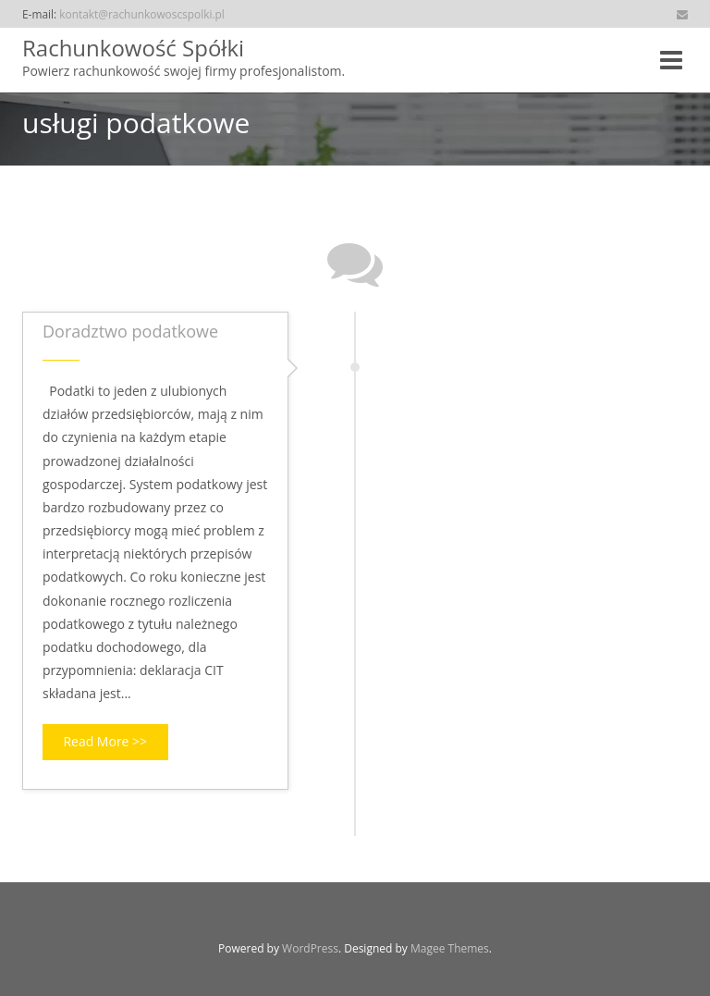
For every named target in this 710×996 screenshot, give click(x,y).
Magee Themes (449, 948)
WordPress (310, 948)
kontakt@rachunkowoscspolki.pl (142, 13)
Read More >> (105, 741)
